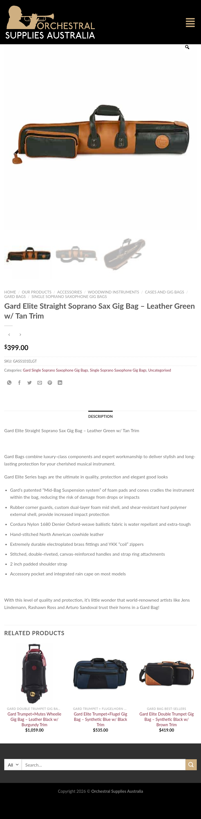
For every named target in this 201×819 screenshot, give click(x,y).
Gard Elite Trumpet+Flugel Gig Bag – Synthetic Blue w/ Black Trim (100, 737)
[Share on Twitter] (29, 401)
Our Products (36, 310)
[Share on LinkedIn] (60, 401)
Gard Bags (15, 315)
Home (10, 310)
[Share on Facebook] (19, 401)
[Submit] (191, 782)
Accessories (69, 310)
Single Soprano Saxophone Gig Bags (69, 315)
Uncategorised (159, 388)
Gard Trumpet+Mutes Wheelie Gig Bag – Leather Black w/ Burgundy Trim (34, 737)
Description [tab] (100, 434)
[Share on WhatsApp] (9, 401)
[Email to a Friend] (39, 401)
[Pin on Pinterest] (50, 401)
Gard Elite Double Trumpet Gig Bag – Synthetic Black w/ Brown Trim (166, 737)
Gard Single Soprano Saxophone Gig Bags (55, 388)
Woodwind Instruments (113, 310)
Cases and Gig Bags (164, 310)
